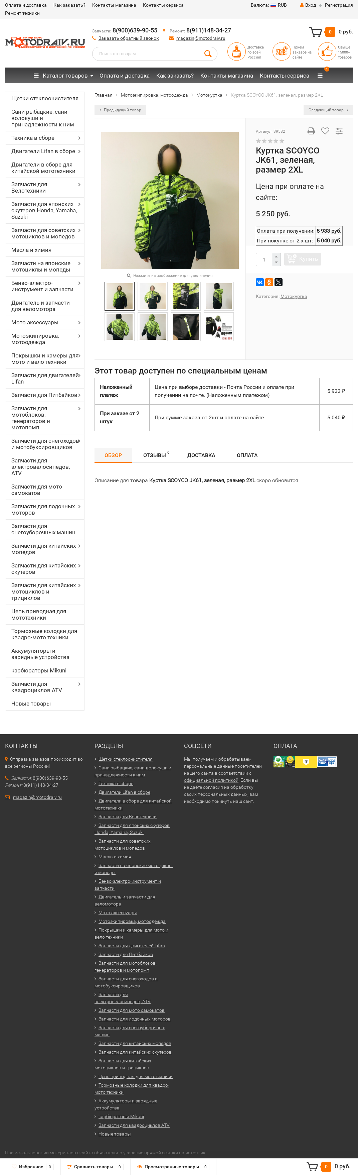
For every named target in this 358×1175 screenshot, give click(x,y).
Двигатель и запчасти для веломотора (40, 305)
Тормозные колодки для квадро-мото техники (44, 634)
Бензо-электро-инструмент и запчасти (42, 286)
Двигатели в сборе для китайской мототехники (43, 167)
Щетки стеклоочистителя (44, 98)
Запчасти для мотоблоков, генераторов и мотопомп (30, 418)
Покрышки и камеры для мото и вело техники (44, 358)
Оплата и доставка (26, 5)
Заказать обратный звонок (129, 38)
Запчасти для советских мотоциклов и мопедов (43, 233)
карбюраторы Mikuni (38, 670)
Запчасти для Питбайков (44, 395)
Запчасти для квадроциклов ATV (36, 686)
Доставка (201, 455)
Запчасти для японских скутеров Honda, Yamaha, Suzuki (44, 210)
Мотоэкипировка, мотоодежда (35, 338)
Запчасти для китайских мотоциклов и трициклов (43, 591)
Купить (308, 258)
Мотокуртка (294, 296)
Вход (308, 5)
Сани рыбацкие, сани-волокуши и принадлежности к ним (42, 118)
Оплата (247, 455)
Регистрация (339, 5)
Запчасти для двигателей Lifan (45, 378)
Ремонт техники (22, 13)
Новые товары (31, 703)
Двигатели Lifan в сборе (43, 151)
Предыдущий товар (120, 110)
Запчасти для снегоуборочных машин (43, 529)
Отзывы (156, 454)
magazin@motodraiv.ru (200, 38)
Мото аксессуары (34, 322)
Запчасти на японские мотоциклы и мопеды (40, 266)
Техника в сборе (32, 137)
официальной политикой (211, 780)
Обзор (113, 455)
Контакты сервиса (163, 5)
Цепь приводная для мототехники (38, 614)
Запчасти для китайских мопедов (43, 548)
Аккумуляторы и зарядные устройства (40, 653)
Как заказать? (69, 5)
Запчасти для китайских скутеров (43, 568)
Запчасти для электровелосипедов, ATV (40, 466)
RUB (269, 5)
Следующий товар (328, 110)
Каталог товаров (61, 75)
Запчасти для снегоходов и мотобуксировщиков (45, 443)
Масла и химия (31, 249)
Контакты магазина (114, 5)
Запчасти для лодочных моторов (43, 509)
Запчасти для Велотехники (29, 187)
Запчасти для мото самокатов (36, 489)
